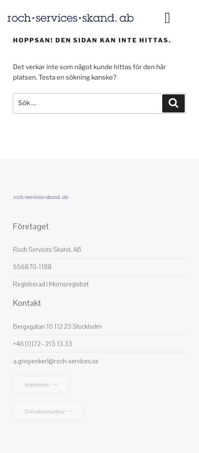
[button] (167, 17)
